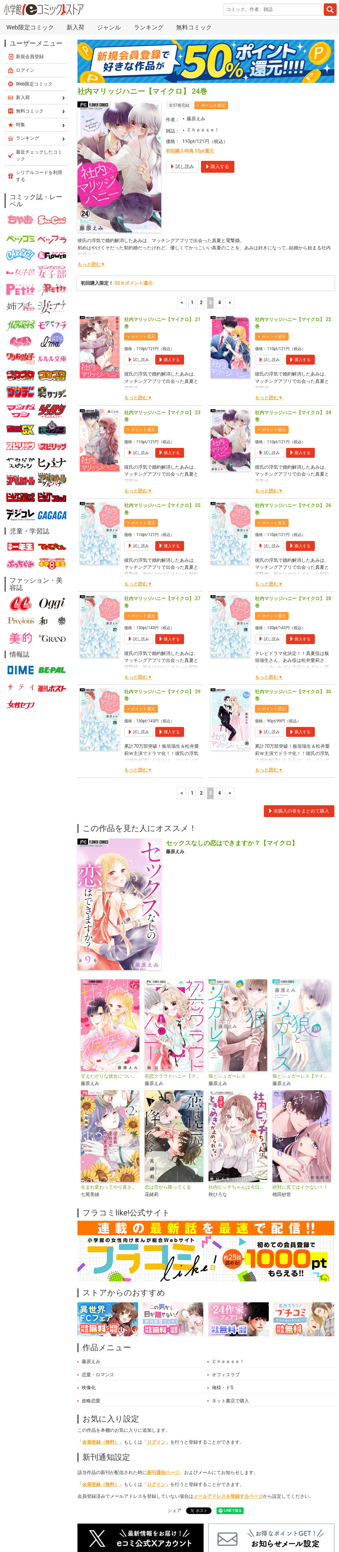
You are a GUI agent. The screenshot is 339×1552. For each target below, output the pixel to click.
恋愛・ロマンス (98, 1296)
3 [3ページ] (210, 224)
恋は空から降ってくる (168, 1109)
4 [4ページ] (219, 224)
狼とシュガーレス (227, 998)
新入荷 (92, 1520)
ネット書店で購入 (230, 1322)
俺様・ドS (222, 1309)
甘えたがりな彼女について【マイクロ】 (110, 998)
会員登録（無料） (100, 1364)
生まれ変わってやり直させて (110, 1109)
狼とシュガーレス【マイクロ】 (301, 998)
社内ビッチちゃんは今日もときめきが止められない (238, 1109)
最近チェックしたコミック (252, 1520)
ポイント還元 (213, 27)
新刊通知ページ (163, 1394)
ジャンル (179, 1520)
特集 (153, 1520)
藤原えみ (196, 40)
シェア (174, 1432)
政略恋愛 (91, 1322)
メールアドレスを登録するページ (228, 1418)
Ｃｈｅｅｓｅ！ (203, 51)
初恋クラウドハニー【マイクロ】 (174, 998)
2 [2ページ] (201, 224)
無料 (207, 1520)
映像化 (89, 1309)
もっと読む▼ (91, 186)
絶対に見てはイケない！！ (300, 1109)
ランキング (123, 1520)
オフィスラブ (226, 1296)
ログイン (156, 1364)
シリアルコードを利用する (39, 97)
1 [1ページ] (192, 224)
